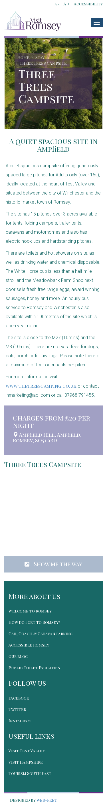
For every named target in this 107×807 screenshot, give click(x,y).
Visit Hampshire (26, 762)
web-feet (47, 800)
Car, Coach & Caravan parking (40, 633)
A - (57, 4)
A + (67, 4)
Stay (40, 57)
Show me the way (53, 564)
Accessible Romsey (29, 645)
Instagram (20, 720)
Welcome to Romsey (30, 611)
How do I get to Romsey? (34, 622)
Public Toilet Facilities (34, 667)
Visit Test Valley (27, 750)
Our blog (18, 656)
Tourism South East (30, 773)
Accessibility (88, 4)
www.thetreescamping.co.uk (41, 386)
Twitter (17, 709)
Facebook (19, 698)
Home (23, 57)
